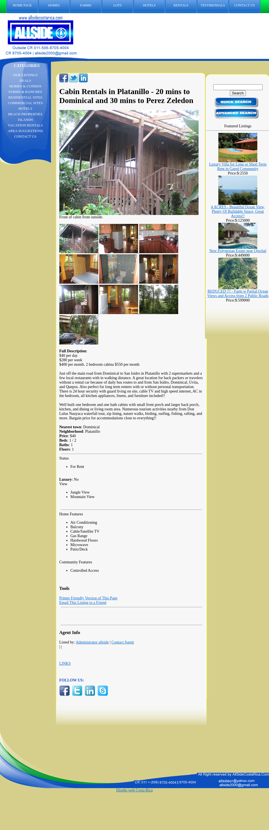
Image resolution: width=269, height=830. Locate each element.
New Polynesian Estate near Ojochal (237, 251)
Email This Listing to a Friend (82, 603)
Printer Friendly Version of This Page (88, 598)
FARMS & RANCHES (25, 92)
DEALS (25, 80)
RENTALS (180, 5)
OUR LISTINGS (25, 75)
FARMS (85, 5)
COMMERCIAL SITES (25, 103)
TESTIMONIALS (212, 5)
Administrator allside (92, 642)
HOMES (54, 5)
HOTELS (149, 5)
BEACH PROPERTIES (25, 114)
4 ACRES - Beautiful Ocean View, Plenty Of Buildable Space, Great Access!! (238, 211)
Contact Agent (122, 642)
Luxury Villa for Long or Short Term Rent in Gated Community (237, 166)
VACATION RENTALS (25, 125)
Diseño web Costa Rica (134, 790)
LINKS (65, 663)
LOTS (117, 5)
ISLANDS (25, 120)
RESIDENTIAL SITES (25, 97)
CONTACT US (247, 5)
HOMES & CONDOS (25, 86)
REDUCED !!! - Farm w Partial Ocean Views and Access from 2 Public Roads (237, 293)
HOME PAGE (22, 5)
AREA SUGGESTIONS (25, 131)
